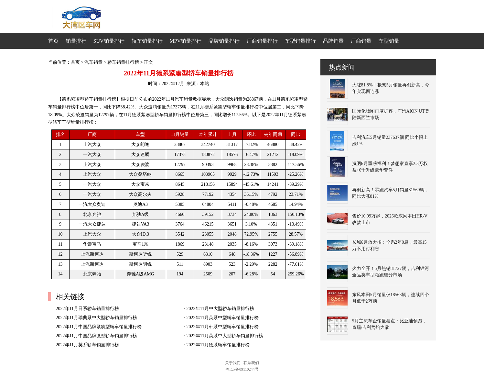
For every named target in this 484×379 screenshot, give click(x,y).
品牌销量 (333, 41)
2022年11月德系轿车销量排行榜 (218, 344)
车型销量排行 (300, 41)
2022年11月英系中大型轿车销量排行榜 (225, 335)
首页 (53, 41)
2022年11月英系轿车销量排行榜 (87, 344)
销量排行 (76, 41)
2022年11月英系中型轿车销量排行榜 (223, 317)
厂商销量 (361, 41)
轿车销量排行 (147, 41)
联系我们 (251, 363)
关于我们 (233, 363)
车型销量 (389, 41)
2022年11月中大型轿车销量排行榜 (220, 308)
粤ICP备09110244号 (241, 369)
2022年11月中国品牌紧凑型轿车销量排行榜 (99, 326)
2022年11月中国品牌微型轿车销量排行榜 (96, 335)
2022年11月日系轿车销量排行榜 (87, 308)
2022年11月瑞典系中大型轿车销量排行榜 (96, 317)
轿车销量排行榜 (123, 62)
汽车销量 (93, 62)
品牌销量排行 (224, 41)
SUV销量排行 (108, 41)
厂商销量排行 (262, 41)
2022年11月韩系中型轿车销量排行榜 (223, 326)
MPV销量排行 (186, 41)
